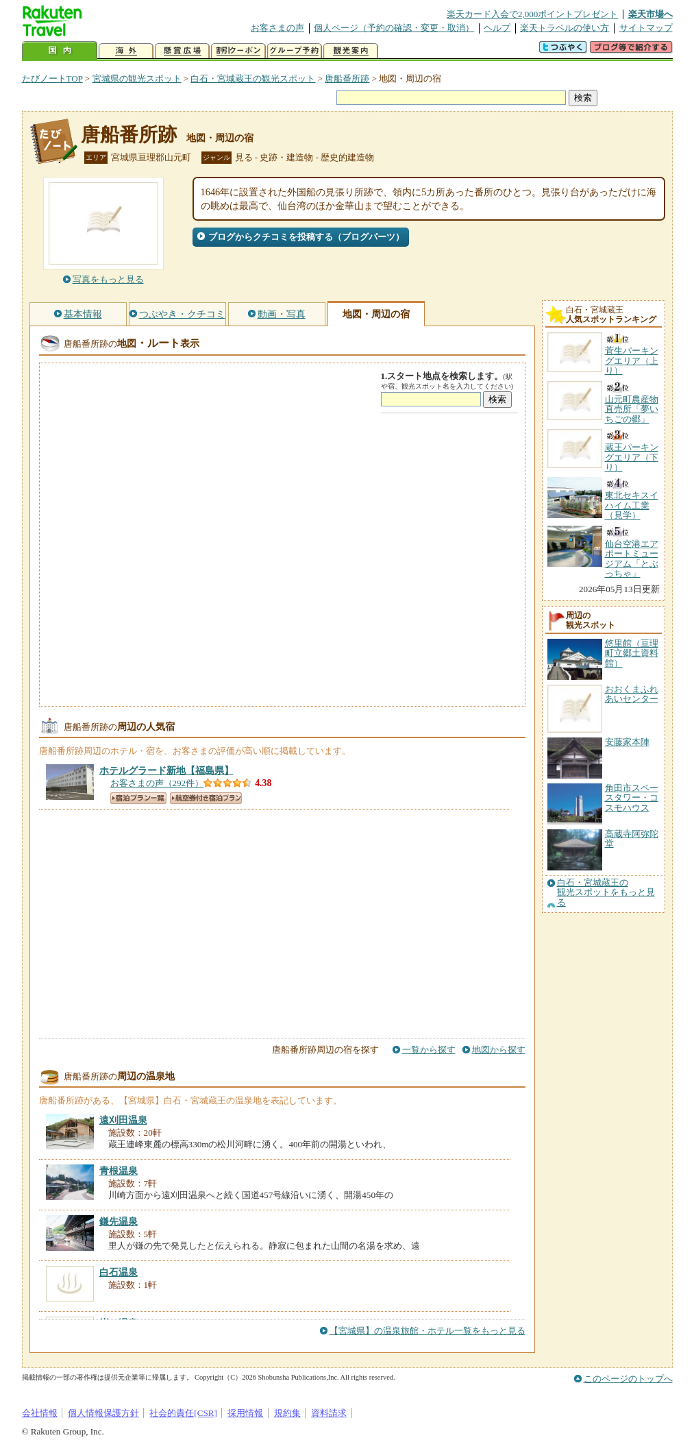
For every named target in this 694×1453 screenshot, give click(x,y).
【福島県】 (166, 770)
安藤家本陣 (627, 742)
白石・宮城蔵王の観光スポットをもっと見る (606, 892)
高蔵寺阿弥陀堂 (631, 838)
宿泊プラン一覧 (138, 798)
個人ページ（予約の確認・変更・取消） (394, 28)
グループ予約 (294, 51)
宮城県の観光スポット (137, 78)
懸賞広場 (182, 51)
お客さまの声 (277, 28)
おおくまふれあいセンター (631, 694)
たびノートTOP (52, 78)
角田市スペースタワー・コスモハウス (631, 798)
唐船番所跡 (347, 78)
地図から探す (498, 1050)
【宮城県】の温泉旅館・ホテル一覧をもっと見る (427, 1331)
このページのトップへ (628, 1378)
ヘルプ (497, 28)
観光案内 (350, 51)
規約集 (287, 1413)
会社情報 (40, 1413)
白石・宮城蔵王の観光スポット (252, 78)
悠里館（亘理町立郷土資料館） (631, 653)
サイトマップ (646, 28)
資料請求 (329, 1413)
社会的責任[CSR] (183, 1413)
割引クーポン (238, 51)
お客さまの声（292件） (157, 783)
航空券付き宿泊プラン (206, 798)
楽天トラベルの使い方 (564, 28)
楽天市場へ (650, 14)
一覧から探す (429, 1050)
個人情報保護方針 (103, 1413)
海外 (126, 51)
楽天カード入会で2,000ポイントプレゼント (533, 14)
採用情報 (245, 1413)
